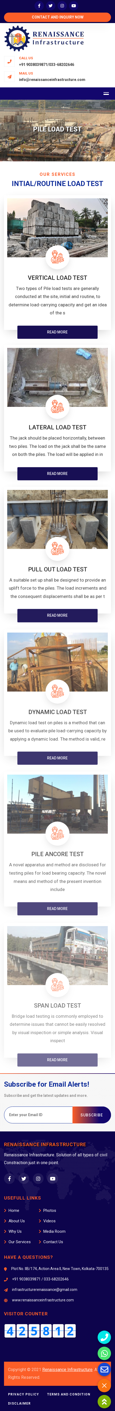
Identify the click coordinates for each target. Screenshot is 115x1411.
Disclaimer (19, 1403)
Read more (57, 335)
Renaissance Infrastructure (67, 1369)
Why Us (13, 1231)
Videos (47, 1221)
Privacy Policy (23, 1394)
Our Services (17, 1241)
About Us (14, 1221)
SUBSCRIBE (91, 1115)
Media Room (52, 1231)
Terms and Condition (68, 1394)
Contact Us (51, 1241)
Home (11, 1210)
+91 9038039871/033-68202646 (46, 64)
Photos (47, 1210)
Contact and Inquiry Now (57, 17)
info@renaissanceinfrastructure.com (52, 79)
